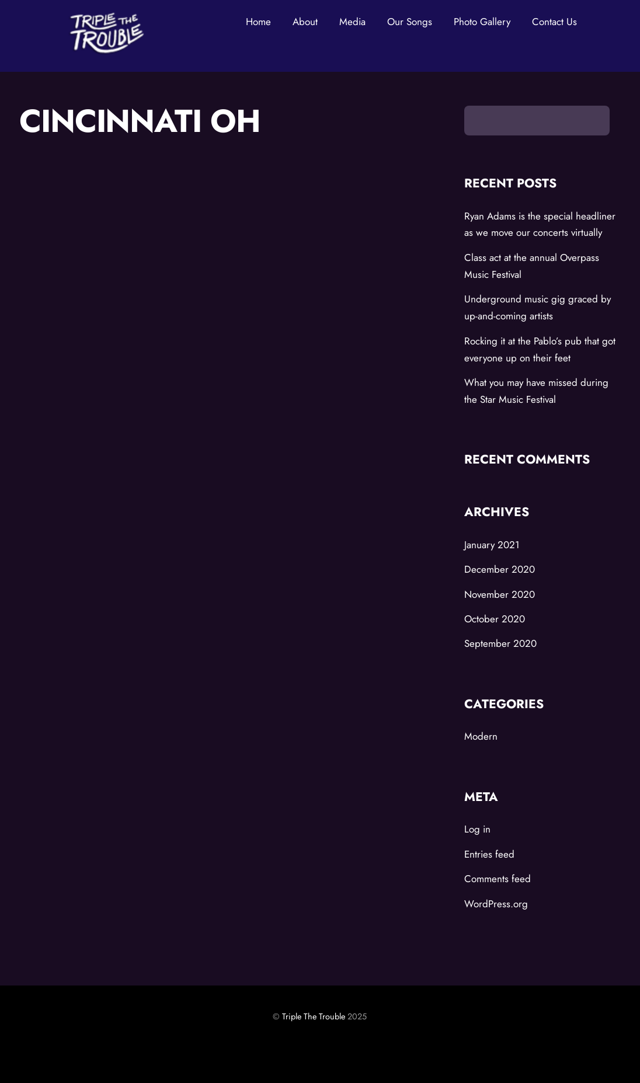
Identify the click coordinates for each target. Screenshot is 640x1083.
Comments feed (497, 879)
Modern (481, 736)
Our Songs (409, 22)
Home (258, 22)
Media (352, 22)
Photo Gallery (482, 22)
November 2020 (499, 594)
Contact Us (554, 22)
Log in (477, 829)
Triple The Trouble (313, 1016)
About (305, 22)
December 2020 (499, 569)
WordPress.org (496, 904)
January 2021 (492, 545)
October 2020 (494, 619)
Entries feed (489, 854)
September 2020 (500, 643)
